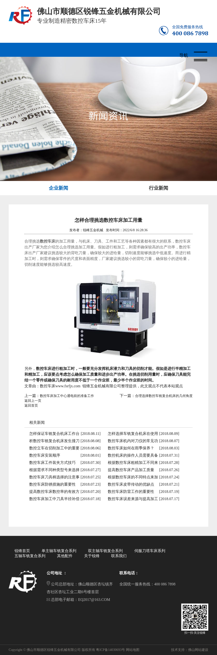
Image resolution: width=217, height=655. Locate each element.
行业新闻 (158, 188)
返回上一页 (32, 401)
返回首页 (31, 405)
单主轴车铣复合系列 (59, 551)
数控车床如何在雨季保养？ (131, 448)
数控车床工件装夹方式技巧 (52, 463)
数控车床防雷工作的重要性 (131, 491)
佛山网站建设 (198, 650)
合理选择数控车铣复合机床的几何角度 (164, 396)
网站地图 (132, 650)
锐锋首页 (22, 551)
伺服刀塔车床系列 (149, 551)
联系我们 (119, 556)
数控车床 (47, 241)
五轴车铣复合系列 (29, 556)
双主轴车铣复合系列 (105, 551)
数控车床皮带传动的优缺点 (131, 484)
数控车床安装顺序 (44, 455)
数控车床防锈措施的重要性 (52, 484)
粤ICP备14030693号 (110, 650)
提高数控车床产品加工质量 (131, 470)
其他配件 (64, 556)
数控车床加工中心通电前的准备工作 (67, 396)
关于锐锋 (92, 556)
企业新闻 (58, 188)
